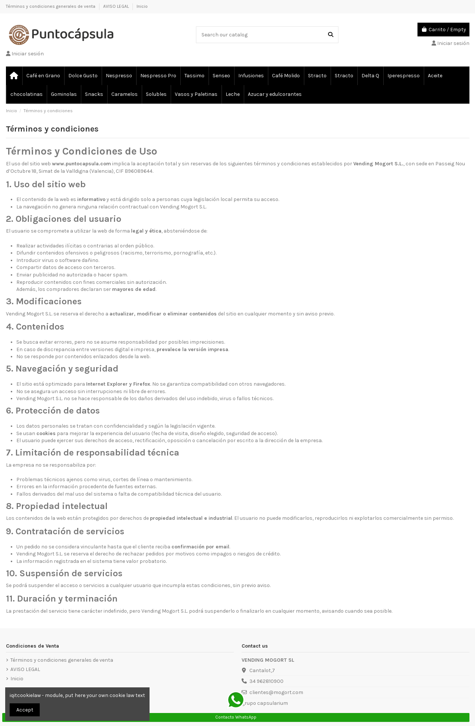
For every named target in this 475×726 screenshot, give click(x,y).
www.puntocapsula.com (81, 164)
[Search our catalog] (330, 34)
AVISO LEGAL (116, 6)
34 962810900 (266, 681)
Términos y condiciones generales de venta (51, 6)
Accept (24, 710)
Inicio (142, 6)
